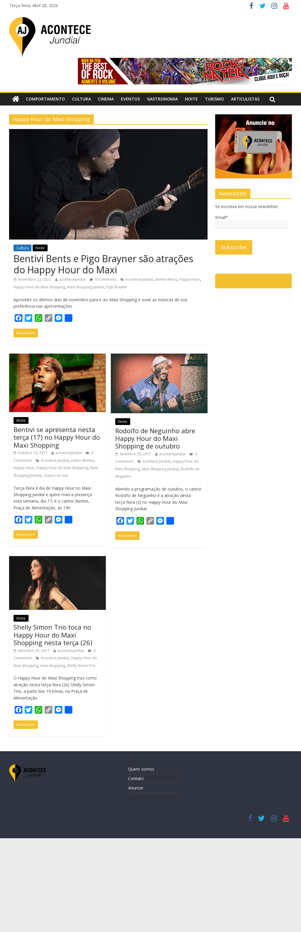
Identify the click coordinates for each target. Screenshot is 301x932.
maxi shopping (52, 665)
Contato (136, 778)
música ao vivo (56, 475)
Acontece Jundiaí (139, 279)
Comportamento (45, 99)
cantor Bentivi (82, 460)
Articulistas (245, 99)
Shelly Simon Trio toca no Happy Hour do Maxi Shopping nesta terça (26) (53, 635)
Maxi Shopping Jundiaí (85, 287)
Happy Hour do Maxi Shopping (39, 287)
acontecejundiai (72, 279)
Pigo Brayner (117, 287)
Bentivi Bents (166, 279)
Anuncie (135, 788)
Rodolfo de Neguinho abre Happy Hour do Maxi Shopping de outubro (155, 438)
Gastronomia (162, 99)
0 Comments (103, 279)
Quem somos (141, 769)
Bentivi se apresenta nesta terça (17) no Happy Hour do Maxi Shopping (57, 437)
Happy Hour (189, 279)
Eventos (130, 99)
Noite (191, 99)
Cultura (81, 99)
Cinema (106, 99)
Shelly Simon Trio (81, 665)
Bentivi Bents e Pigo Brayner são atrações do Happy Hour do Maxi (103, 264)
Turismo (214, 99)
